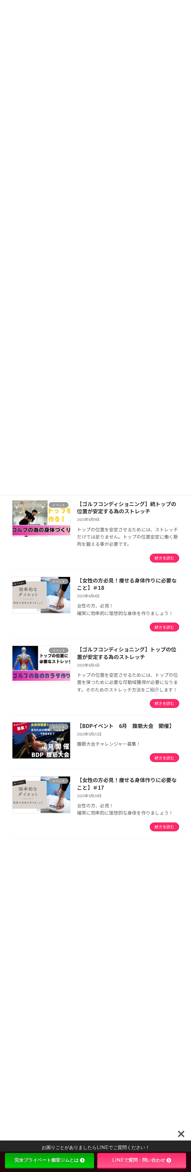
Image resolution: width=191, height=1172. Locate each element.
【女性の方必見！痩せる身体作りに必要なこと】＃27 (99, 1080)
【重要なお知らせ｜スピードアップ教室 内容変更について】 (106, 932)
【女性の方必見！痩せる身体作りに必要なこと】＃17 (127, 783)
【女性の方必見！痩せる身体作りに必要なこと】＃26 (99, 1117)
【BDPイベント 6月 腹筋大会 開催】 (125, 726)
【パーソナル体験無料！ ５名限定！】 (85, 1043)
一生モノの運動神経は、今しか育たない (85, 969)
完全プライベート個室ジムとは (49, 1160)
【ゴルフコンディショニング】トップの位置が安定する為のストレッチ (126, 652)
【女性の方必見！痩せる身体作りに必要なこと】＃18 (127, 583)
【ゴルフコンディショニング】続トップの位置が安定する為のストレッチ (126, 507)
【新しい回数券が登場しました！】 (80, 1006)
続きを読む (164, 558)
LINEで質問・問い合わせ (141, 1160)
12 (118, 854)
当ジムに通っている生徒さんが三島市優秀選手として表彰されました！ (85, 908)
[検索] (151, 875)
